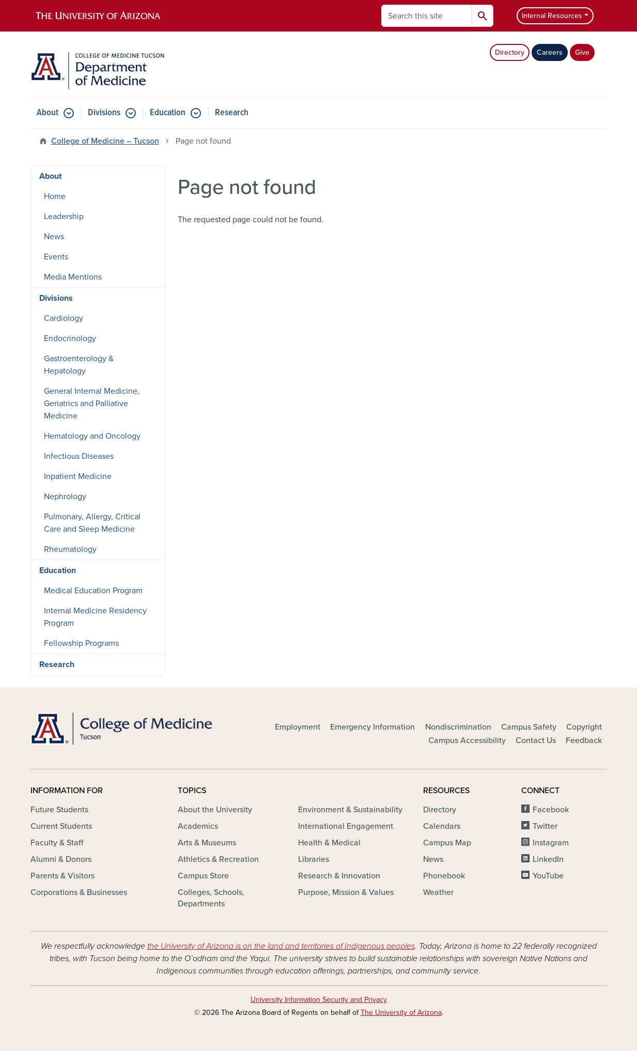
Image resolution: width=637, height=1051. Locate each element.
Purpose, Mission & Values (346, 892)
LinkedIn (548, 859)
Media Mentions (73, 277)
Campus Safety (528, 727)
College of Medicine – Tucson (105, 141)
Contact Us (536, 740)
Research (231, 113)
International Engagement (345, 826)
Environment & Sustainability (350, 810)
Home (55, 196)
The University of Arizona (401, 1012)
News (54, 236)
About (47, 113)
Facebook (551, 810)
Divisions (104, 113)
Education (167, 113)
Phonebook (444, 876)
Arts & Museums (207, 843)
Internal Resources (552, 15)
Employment (297, 727)
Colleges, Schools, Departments (211, 898)
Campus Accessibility (467, 740)
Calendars (441, 826)
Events (56, 257)
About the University (215, 810)
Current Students (61, 826)
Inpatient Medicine (78, 476)
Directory (509, 52)
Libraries (313, 859)
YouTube (548, 876)
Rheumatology (70, 549)
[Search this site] (426, 16)
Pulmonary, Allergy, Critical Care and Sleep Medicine (92, 523)
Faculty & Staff (56, 843)
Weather (438, 892)
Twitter (545, 826)
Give (582, 52)
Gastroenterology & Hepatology (79, 364)
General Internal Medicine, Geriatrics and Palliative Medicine (91, 403)
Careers (550, 52)
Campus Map (447, 843)
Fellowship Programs (81, 643)
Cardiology (63, 318)
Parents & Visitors (62, 876)
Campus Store (203, 876)
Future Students (59, 810)
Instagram (551, 843)
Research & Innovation (339, 876)
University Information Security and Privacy (319, 999)
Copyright (584, 727)
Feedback (584, 740)
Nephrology (65, 496)
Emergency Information (372, 727)
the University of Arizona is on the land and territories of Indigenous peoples (281, 946)
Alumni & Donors (60, 859)
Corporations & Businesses (78, 892)
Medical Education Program (93, 590)
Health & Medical (329, 843)
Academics (198, 826)
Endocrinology (70, 338)
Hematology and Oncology (92, 436)
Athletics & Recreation (218, 859)
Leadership (64, 216)
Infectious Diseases (79, 456)
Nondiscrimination (458, 727)
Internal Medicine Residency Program (95, 617)
